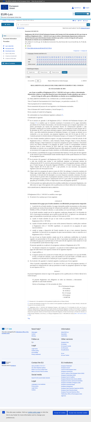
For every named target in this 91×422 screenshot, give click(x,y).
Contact (33, 334)
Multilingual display (32, 68)
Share (85, 20)
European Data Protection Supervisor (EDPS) (72, 388)
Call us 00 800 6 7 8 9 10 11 (38, 366)
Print (79, 20)
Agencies (63, 395)
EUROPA (4, 20)
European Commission (67, 371)
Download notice (9, 51)
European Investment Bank (68, 384)
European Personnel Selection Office (70, 392)
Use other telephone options (39, 367)
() (62, 109)
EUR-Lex (7, 14)
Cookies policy (35, 350)
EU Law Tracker (65, 355)
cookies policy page (34, 412)
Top (29, 318)
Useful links (64, 336)
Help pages (34, 332)
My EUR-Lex (76, 8)
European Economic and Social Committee (71, 380)
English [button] (86, 8)
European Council (65, 367)
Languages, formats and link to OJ (36, 53)
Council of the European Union (68, 369)
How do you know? (38, 1)
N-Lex (62, 353)
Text (5, 36)
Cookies (34, 390)
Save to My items (9, 53)
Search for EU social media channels (41, 378)
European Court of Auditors (68, 377)
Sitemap (34, 336)
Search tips (20, 28)
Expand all (76, 50)
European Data (65, 342)
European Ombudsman (67, 386)
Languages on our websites (38, 384)
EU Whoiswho (64, 348)
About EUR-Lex (65, 332)
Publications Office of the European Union (71, 394)
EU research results (66, 346)
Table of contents (8, 63)
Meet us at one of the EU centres (40, 371)
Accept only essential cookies (78, 413)
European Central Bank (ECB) (68, 375)
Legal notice (35, 348)
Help (74, 20)
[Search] (88, 24)
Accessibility (35, 352)
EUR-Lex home (11, 20)
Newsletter (64, 334)
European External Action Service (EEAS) (71, 379)
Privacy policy (35, 386)
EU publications (65, 349)
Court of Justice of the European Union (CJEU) (72, 373)
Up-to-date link (8, 46)
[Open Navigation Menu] (7, 24)
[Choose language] (33, 72)
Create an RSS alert (9, 58)
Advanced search (85, 28)
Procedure (6, 41)
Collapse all (83, 50)
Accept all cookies (60, 413)
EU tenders (64, 344)
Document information (10, 38)
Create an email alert (10, 56)
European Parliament (66, 366)
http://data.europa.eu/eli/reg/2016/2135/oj (39, 48)
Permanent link (8, 48)
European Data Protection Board (69, 390)
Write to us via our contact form (39, 369)
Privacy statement (36, 354)
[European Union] (6, 363)
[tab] (56, 53)
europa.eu (13, 365)
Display (64, 72)
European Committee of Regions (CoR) (71, 382)
